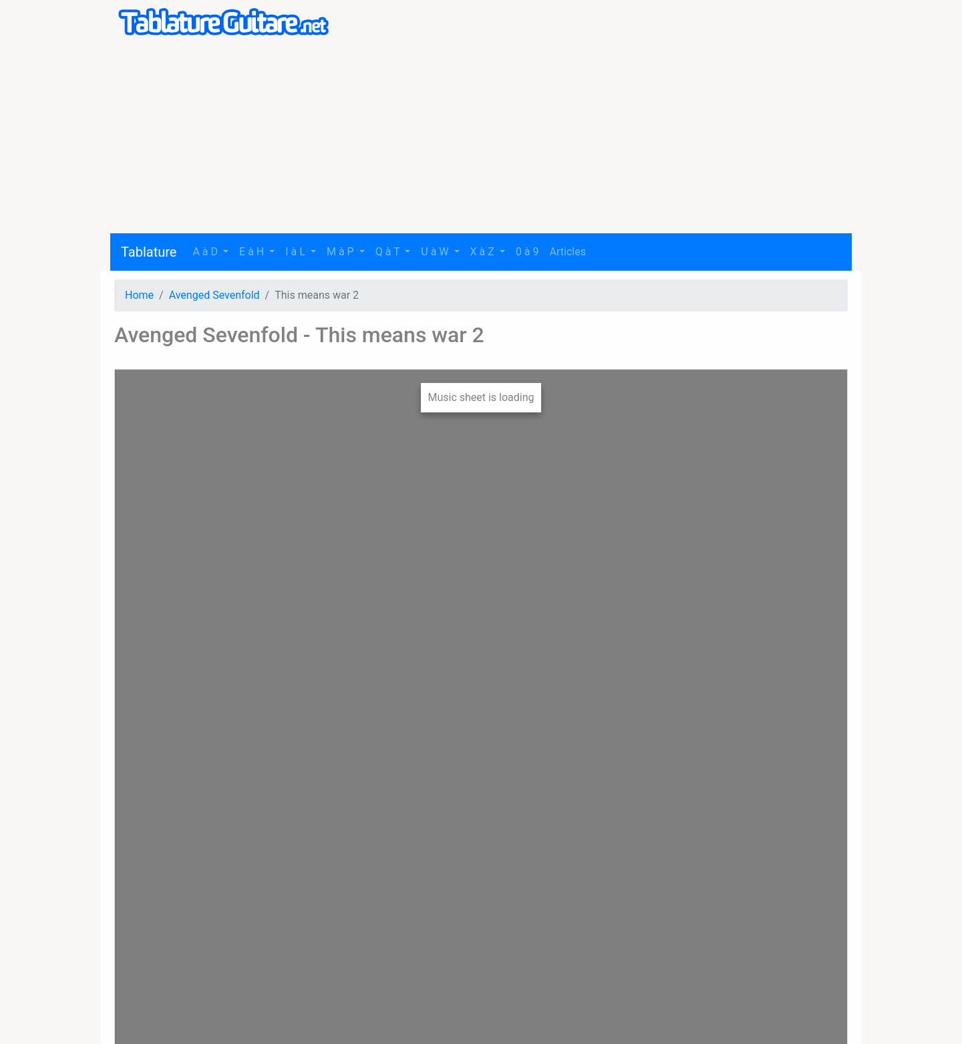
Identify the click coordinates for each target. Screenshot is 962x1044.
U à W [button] (436, 251)
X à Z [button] (483, 251)
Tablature (148, 252)
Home (139, 295)
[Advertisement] (481, 139)
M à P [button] (342, 251)
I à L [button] (296, 251)
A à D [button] (206, 251)
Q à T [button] (389, 251)
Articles (568, 251)
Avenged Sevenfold (214, 295)
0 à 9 (527, 251)
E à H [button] (253, 251)
